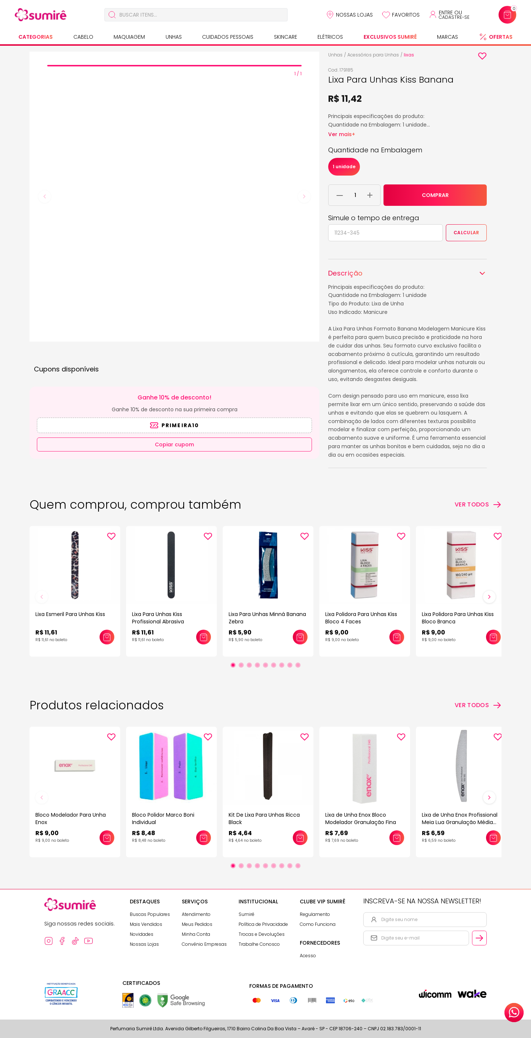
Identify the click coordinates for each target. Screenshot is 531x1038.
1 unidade (344, 166)
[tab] (174, 65)
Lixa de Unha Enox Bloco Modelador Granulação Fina (360, 818)
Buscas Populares (150, 914)
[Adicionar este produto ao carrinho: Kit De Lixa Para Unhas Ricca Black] (300, 837)
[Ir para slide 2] (241, 665)
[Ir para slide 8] (289, 665)
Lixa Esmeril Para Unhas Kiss (70, 614)
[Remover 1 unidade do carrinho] (340, 195)
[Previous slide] (44, 196)
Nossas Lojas (354, 14)
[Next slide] (304, 196)
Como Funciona (318, 924)
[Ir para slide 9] (298, 665)
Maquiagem (129, 37)
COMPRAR (435, 195)
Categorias (35, 37)
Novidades (141, 934)
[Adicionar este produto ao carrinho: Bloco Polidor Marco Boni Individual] (203, 837)
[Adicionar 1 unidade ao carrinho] (370, 195)
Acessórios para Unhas (373, 55)
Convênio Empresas (204, 944)
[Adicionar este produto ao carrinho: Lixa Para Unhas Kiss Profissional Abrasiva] (203, 637)
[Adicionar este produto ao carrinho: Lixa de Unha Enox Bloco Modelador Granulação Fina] (396, 837)
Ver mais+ (341, 134)
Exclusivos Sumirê (390, 37)
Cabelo (83, 37)
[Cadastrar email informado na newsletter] (479, 938)
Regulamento (315, 914)
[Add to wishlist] (482, 56)
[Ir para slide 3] (249, 665)
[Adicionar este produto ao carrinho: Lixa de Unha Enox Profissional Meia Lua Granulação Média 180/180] (493, 837)
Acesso (308, 955)
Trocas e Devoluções (262, 934)
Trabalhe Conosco (259, 944)
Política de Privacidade (263, 924)
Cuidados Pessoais (227, 37)
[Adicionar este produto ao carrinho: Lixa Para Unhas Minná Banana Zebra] (300, 637)
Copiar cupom (174, 444)
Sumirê (246, 914)
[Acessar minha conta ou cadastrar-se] (448, 15)
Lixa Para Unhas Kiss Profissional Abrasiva (158, 617)
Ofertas (501, 37)
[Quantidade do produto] (355, 195)
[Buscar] (112, 14)
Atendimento (196, 914)
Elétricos (330, 37)
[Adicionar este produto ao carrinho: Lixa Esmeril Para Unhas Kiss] (107, 637)
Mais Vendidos (146, 924)
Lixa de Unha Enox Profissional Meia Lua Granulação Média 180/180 (459, 822)
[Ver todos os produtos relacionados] (478, 705)
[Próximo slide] (489, 597)
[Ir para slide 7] (281, 665)
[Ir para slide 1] (233, 665)
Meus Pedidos (197, 924)
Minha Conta (196, 934)
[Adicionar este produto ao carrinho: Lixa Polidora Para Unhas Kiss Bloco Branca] (493, 637)
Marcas (447, 37)
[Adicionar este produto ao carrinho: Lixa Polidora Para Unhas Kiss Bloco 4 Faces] (396, 637)
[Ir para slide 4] (257, 665)
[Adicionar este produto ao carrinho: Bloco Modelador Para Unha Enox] (107, 837)
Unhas (174, 37)
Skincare (285, 37)
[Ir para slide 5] (265, 665)
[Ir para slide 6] (273, 665)
